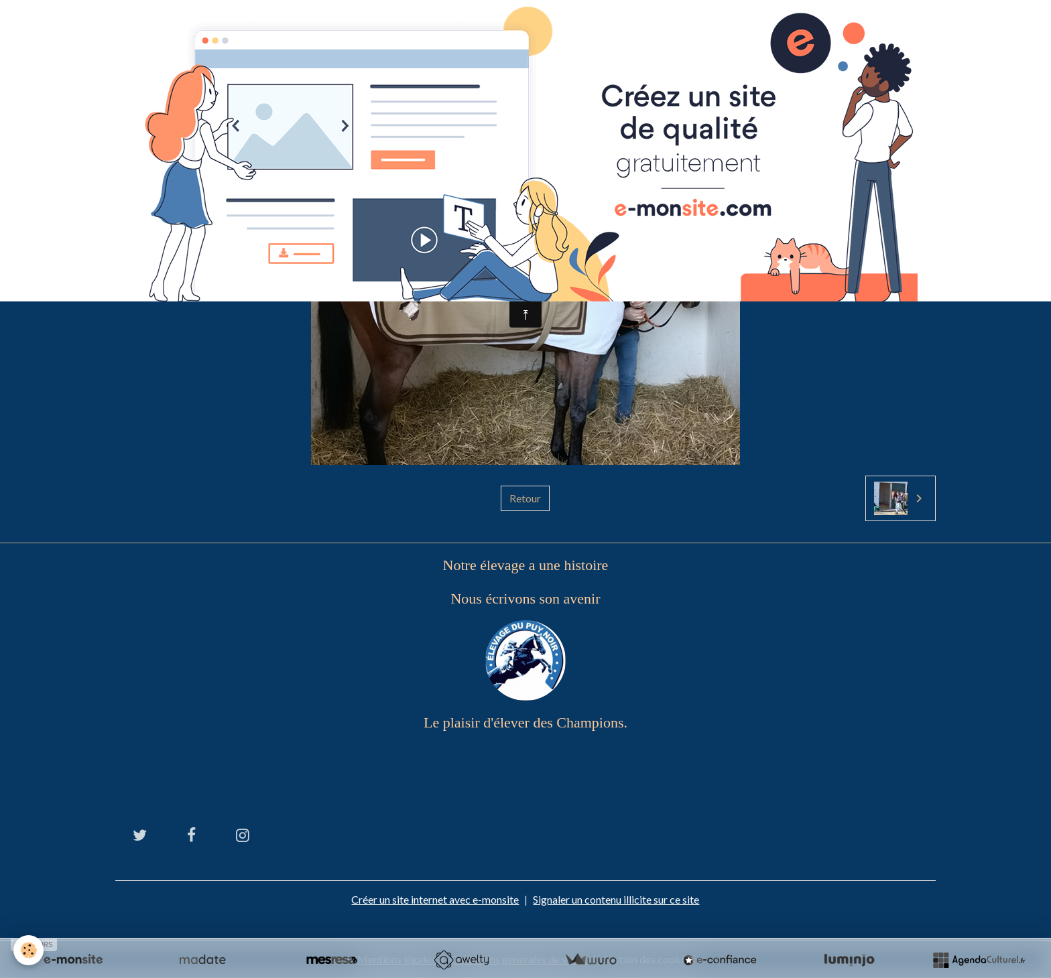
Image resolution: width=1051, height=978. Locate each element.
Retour (525, 498)
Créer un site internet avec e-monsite (435, 899)
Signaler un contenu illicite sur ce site (616, 899)
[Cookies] (28, 950)
